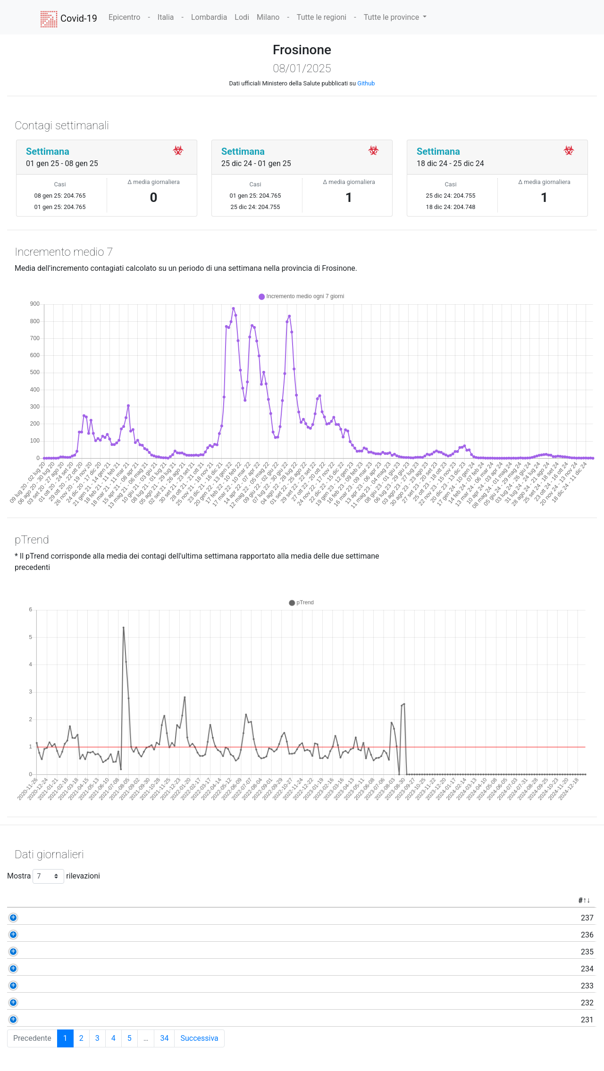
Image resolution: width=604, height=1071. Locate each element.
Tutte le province (392, 17)
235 (69, 951)
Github (366, 83)
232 (69, 1002)
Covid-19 (68, 19)
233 (69, 985)
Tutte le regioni (321, 17)
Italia (166, 17)
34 (164, 1038)
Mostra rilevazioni (53, 876)
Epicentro (124, 17)
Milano (268, 17)
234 (69, 968)
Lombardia (209, 17)
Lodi (242, 17)
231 (69, 1019)
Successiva (199, 1038)
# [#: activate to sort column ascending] (62, 900)
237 (69, 917)
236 (69, 934)
